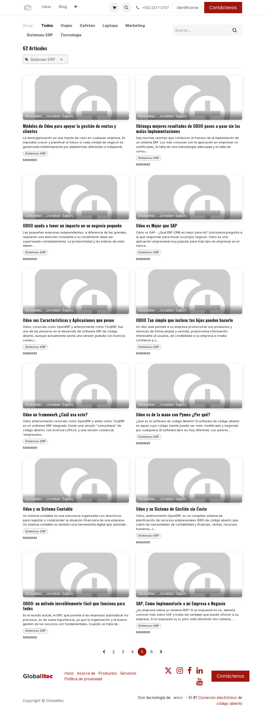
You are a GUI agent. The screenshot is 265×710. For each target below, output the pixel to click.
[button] (126, 7)
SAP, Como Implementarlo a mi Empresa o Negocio (180, 603)
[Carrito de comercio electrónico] (114, 7)
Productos (107, 673)
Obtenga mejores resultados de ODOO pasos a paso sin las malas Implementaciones (188, 129)
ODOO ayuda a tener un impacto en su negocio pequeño (72, 225)
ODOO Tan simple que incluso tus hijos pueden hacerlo (184, 320)
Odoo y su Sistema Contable (48, 509)
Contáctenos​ (230, 676)
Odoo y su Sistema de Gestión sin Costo (171, 509)
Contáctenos (223, 7)
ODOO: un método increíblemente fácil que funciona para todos (74, 606)
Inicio (69, 673)
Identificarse (187, 7)
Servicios (128, 673)
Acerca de (86, 673)
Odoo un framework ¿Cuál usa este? (55, 414)
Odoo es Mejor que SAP (156, 225)
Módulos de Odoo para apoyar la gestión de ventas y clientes (69, 129)
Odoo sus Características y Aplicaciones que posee (68, 320)
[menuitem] (46, 7)
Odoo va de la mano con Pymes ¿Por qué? (173, 414)
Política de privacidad (83, 679)
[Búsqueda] (234, 30)
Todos (47, 25)
